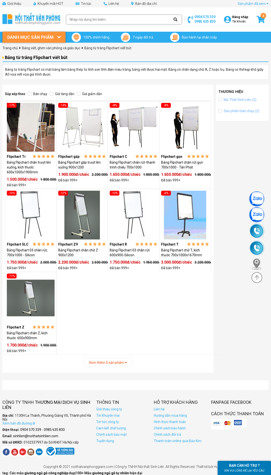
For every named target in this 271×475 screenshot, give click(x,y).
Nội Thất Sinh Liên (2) (237, 100)
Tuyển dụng (105, 441)
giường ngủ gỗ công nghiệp (46, 473)
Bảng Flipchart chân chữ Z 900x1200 (78, 252)
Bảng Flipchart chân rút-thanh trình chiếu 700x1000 (132, 164)
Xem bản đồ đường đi (18, 423)
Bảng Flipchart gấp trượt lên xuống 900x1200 (79, 164)
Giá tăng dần (62, 94)
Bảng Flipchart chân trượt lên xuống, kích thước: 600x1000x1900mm (29, 167)
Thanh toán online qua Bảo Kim (178, 441)
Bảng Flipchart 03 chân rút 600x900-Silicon (130, 252)
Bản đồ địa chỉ (144, 4)
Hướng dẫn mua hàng (170, 415)
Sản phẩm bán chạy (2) (238, 111)
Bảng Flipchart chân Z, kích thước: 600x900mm (27, 335)
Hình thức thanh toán (170, 422)
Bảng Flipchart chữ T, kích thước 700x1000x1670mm (181, 252)
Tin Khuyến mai (108, 415)
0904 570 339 (204, 17)
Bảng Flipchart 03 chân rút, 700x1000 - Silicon (27, 252)
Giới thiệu (11, 4)
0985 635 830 (204, 21)
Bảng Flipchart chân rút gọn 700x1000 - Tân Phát (182, 164)
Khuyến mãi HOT (48, 4)
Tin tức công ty (107, 422)
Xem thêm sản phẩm (108, 363)
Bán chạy (37, 94)
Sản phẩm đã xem (253, 4)
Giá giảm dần (89, 94)
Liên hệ (111, 4)
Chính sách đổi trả (167, 434)
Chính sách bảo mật (111, 434)
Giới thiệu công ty (109, 409)
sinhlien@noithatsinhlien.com (35, 436)
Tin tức (83, 4)
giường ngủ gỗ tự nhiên (111, 473)
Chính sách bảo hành (170, 428)
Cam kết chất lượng (111, 428)
